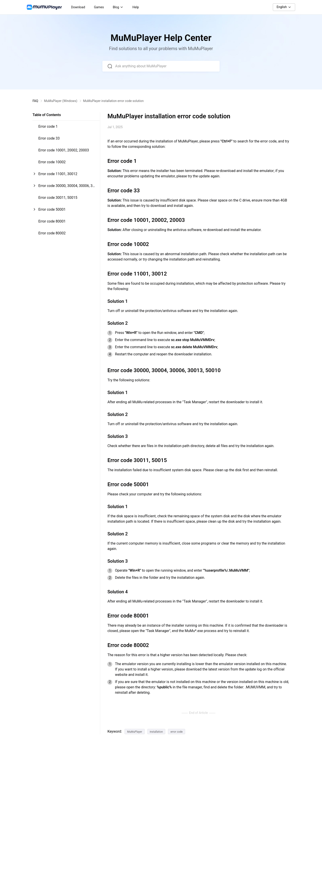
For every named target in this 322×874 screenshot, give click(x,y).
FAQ (35, 101)
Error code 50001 (52, 209)
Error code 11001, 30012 (57, 174)
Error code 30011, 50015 (57, 197)
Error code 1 (47, 126)
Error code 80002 (52, 233)
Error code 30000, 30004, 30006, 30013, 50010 (66, 188)
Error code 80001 (52, 221)
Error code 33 (48, 138)
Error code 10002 (52, 162)
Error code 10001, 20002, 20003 (63, 150)
